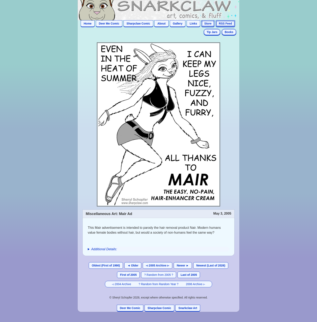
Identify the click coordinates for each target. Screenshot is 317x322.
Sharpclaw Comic (138, 23)
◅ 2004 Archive (121, 284)
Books (229, 32)
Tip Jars (212, 32)
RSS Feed (225, 23)
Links (193, 23)
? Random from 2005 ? (158, 274)
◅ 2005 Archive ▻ (157, 265)
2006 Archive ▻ (195, 284)
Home (88, 23)
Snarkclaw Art (187, 308)
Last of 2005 (189, 274)
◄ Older (132, 265)
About (161, 23)
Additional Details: (104, 249)
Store (208, 23)
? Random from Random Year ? (159, 284)
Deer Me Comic (109, 23)
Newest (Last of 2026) (210, 265)
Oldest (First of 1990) (106, 265)
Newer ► (183, 265)
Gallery (177, 23)
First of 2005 (128, 274)
